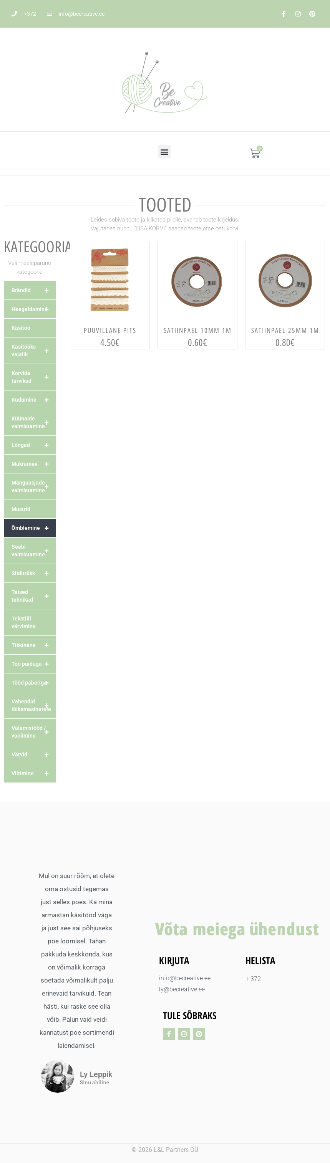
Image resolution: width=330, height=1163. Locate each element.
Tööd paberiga (34, 682)
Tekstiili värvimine (24, 622)
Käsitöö (21, 328)
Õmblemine (34, 528)
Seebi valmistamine (34, 551)
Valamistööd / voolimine (34, 732)
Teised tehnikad (34, 596)
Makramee (34, 464)
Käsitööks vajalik (34, 350)
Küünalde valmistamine (34, 422)
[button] (164, 151)
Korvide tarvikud (34, 377)
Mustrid (21, 509)
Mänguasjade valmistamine (34, 486)
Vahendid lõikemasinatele (34, 705)
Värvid (34, 754)
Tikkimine (34, 645)
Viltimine (34, 773)
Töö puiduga (34, 664)
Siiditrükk (34, 573)
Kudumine (34, 399)
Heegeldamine (34, 309)
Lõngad (34, 445)
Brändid (34, 290)
